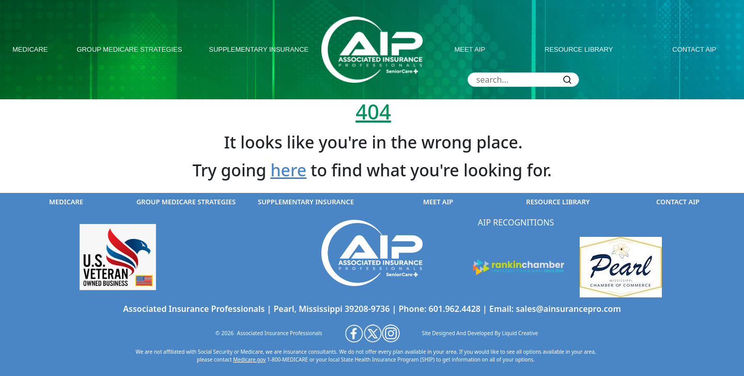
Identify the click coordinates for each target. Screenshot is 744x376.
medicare (30, 49)
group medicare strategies (129, 49)
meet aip (470, 49)
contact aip (694, 49)
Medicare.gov (249, 359)
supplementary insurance (258, 49)
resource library (579, 49)
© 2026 (224, 333)
